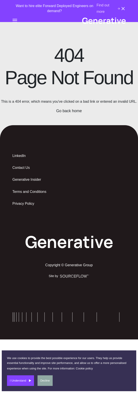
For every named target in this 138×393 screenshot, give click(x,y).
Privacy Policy (23, 203)
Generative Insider (27, 179)
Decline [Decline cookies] (45, 380)
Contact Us (21, 167)
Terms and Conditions (30, 192)
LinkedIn (19, 156)
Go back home (69, 111)
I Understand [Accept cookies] (18, 380)
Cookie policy (84, 368)
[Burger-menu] (15, 20)
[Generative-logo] (103, 20)
